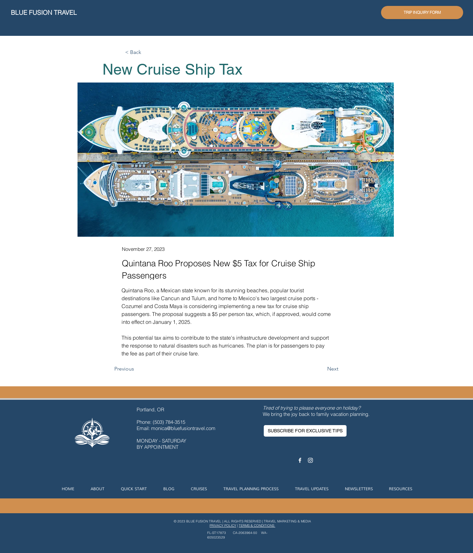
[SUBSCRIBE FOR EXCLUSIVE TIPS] (305, 431)
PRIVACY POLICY (223, 525)
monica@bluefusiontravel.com (183, 428)
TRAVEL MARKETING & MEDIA (287, 521)
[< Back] (147, 52)
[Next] (321, 368)
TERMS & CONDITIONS (257, 525)
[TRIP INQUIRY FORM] (422, 12)
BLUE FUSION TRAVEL (44, 12)
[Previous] (136, 368)
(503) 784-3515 (170, 422)
